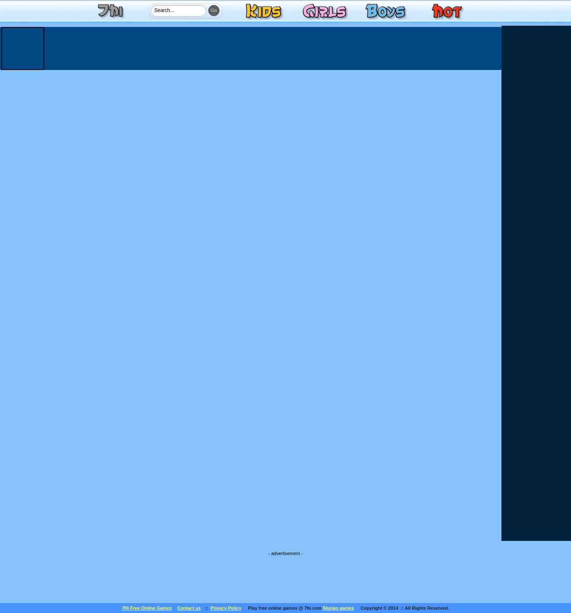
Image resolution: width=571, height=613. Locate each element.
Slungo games (338, 608)
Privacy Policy (225, 608)
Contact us (189, 608)
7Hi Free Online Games (146, 608)
